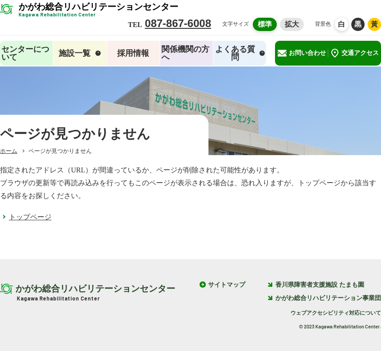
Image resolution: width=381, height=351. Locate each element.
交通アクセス (354, 53)
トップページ (30, 217)
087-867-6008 (178, 23)
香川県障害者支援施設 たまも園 (315, 284)
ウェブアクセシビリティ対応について (336, 313)
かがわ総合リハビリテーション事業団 (324, 298)
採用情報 (133, 53)
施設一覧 (80, 53)
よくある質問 (240, 53)
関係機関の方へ (185, 53)
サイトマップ (226, 284)
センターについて (25, 53)
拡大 (292, 24)
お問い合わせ (302, 53)
